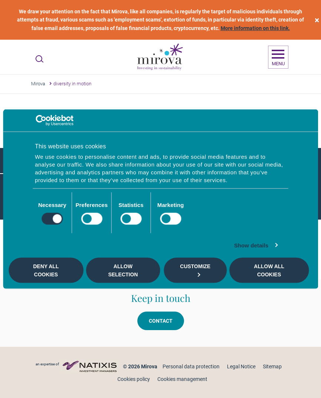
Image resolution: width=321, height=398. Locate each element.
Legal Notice (241, 366)
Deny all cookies (45, 270)
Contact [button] (161, 321)
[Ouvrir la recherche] (39, 59)
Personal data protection (191, 366)
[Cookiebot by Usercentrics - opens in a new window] (41, 120)
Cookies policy (133, 379)
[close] (317, 20)
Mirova (38, 83)
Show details (251, 245)
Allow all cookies (269, 270)
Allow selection (123, 270)
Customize (195, 270)
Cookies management (182, 379)
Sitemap (272, 366)
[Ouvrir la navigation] (278, 57)
